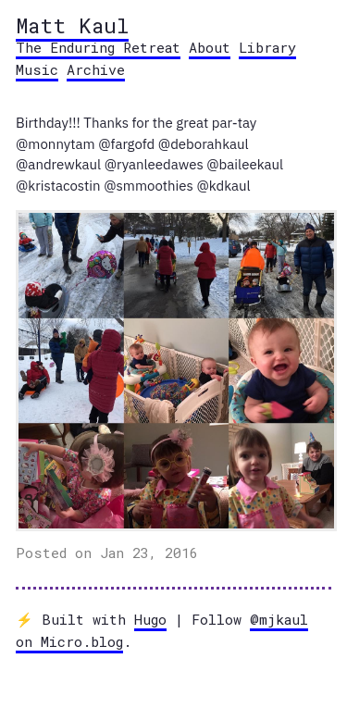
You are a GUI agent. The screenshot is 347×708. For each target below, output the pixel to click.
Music (37, 69)
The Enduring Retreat (98, 47)
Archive (96, 69)
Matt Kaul (72, 25)
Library (267, 47)
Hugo (150, 619)
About (209, 47)
